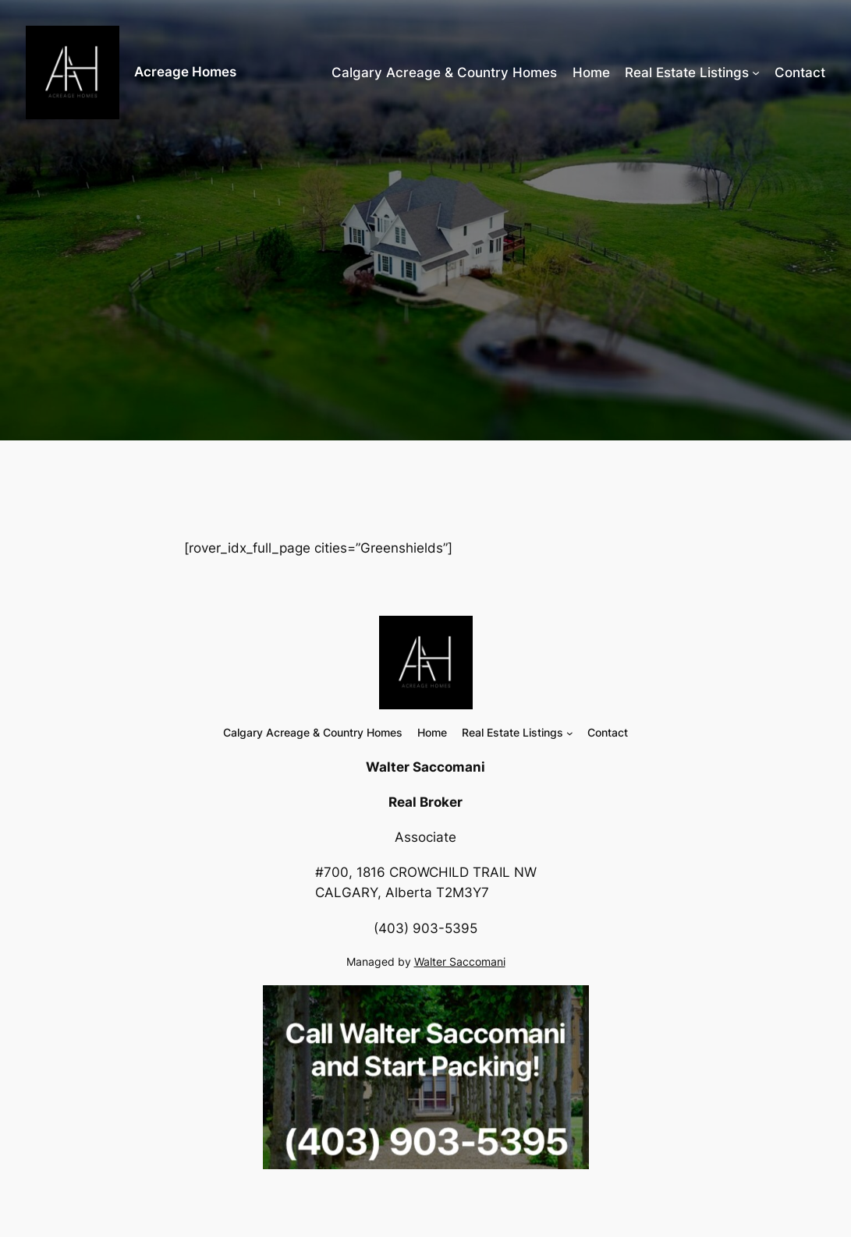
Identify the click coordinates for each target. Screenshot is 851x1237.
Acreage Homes (185, 72)
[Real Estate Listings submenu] (756, 72)
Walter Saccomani (459, 961)
